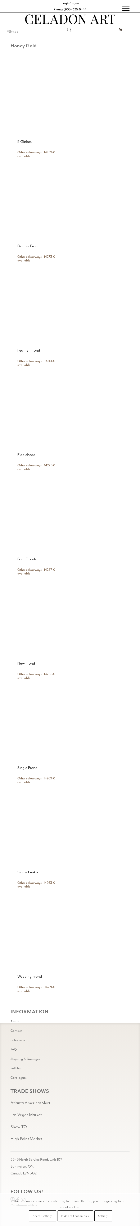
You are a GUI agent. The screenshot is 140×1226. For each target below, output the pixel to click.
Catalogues (18, 1078)
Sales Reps (17, 1040)
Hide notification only (75, 1216)
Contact (16, 1031)
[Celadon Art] (70, 20)
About (14, 1021)
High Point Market (26, 1138)
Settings (103, 1216)
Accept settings (42, 1216)
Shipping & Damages (25, 1059)
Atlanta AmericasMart (30, 1102)
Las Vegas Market (26, 1114)
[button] (10, 32)
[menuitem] (124, 8)
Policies (15, 1068)
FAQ (13, 1049)
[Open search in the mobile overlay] (69, 30)
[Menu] (124, 8)
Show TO (18, 1126)
